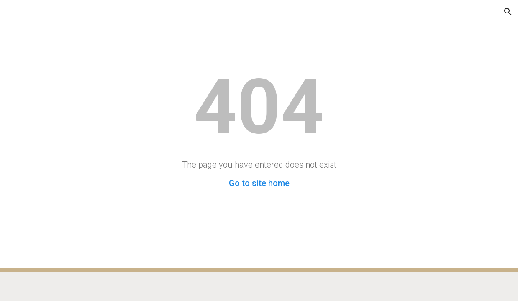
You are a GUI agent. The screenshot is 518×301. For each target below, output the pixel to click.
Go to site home (259, 183)
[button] (10, 11)
